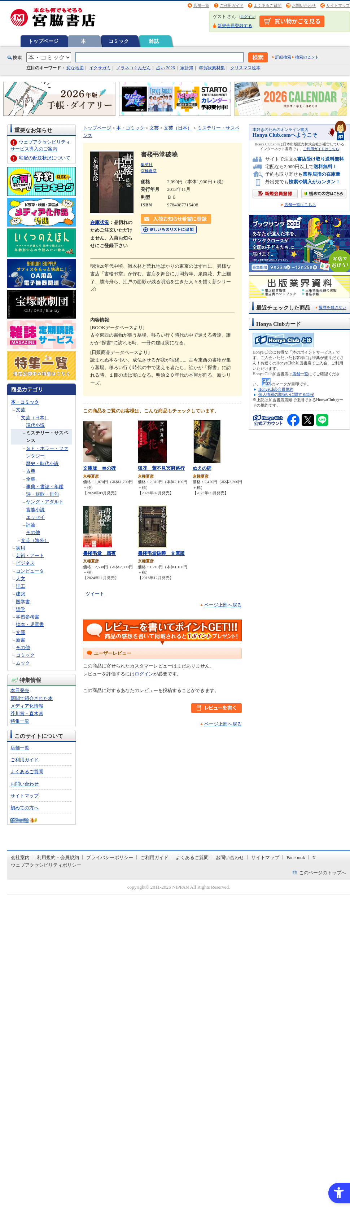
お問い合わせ (304, 5)
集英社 (147, 164)
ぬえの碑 (202, 468)
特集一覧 (19, 721)
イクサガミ (100, 67)
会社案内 (20, 857)
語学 (20, 609)
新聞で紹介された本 (31, 698)
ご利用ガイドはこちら (321, 149)
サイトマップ (338, 5)
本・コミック (25, 402)
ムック (23, 663)
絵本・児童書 (30, 624)
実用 (20, 548)
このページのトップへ (322, 872)
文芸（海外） (35, 540)
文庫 (20, 632)
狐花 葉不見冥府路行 (161, 468)
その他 (33, 532)
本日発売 (19, 690)
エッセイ (35, 517)
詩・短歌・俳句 (42, 494)
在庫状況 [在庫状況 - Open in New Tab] (99, 222)
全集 (30, 479)
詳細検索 (283, 57)
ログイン (247, 17)
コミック (119, 41)
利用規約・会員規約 (58, 857)
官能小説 (35, 509)
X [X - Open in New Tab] (314, 857)
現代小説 (35, 425)
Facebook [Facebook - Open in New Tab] (295, 857)
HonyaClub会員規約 (275, 389)
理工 (20, 586)
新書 (20, 640)
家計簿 (186, 67)
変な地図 (75, 67)
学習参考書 (27, 617)
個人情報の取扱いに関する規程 (286, 394)
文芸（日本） (35, 417)
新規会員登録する (235, 25)
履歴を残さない (332, 307)
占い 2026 (165, 67)
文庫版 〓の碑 (99, 468)
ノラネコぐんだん (133, 67)
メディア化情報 (26, 706)
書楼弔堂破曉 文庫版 (161, 553)
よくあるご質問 (267, 5)
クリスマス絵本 (245, 67)
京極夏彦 (149, 170)
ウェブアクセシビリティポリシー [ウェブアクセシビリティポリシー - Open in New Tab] (46, 865)
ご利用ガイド (232, 5)
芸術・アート (30, 555)
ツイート (95, 593)
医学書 (23, 601)
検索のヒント (307, 57)
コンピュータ (30, 571)
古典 (30, 471)
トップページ (43, 41)
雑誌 (154, 41)
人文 (20, 578)
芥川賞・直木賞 (26, 713)
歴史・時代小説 (42, 463)
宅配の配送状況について (44, 158)
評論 (30, 525)
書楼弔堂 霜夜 (99, 553)
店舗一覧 (201, 5)
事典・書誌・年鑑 (45, 486)
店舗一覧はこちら (300, 205)
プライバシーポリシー (109, 857)
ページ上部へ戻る (223, 605)
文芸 (20, 409)
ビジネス (25, 563)
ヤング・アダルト (45, 501)
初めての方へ (24, 807)
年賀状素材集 (212, 67)
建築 (20, 593)
